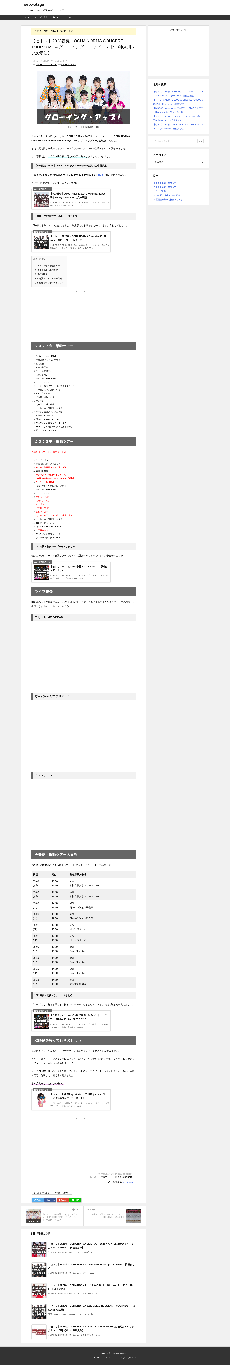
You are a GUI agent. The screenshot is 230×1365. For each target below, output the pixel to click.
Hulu (101, 175)
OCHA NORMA (68, 64)
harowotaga (128, 1182)
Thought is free (130, 1358)
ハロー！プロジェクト (46, 64)
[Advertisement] (83, 314)
